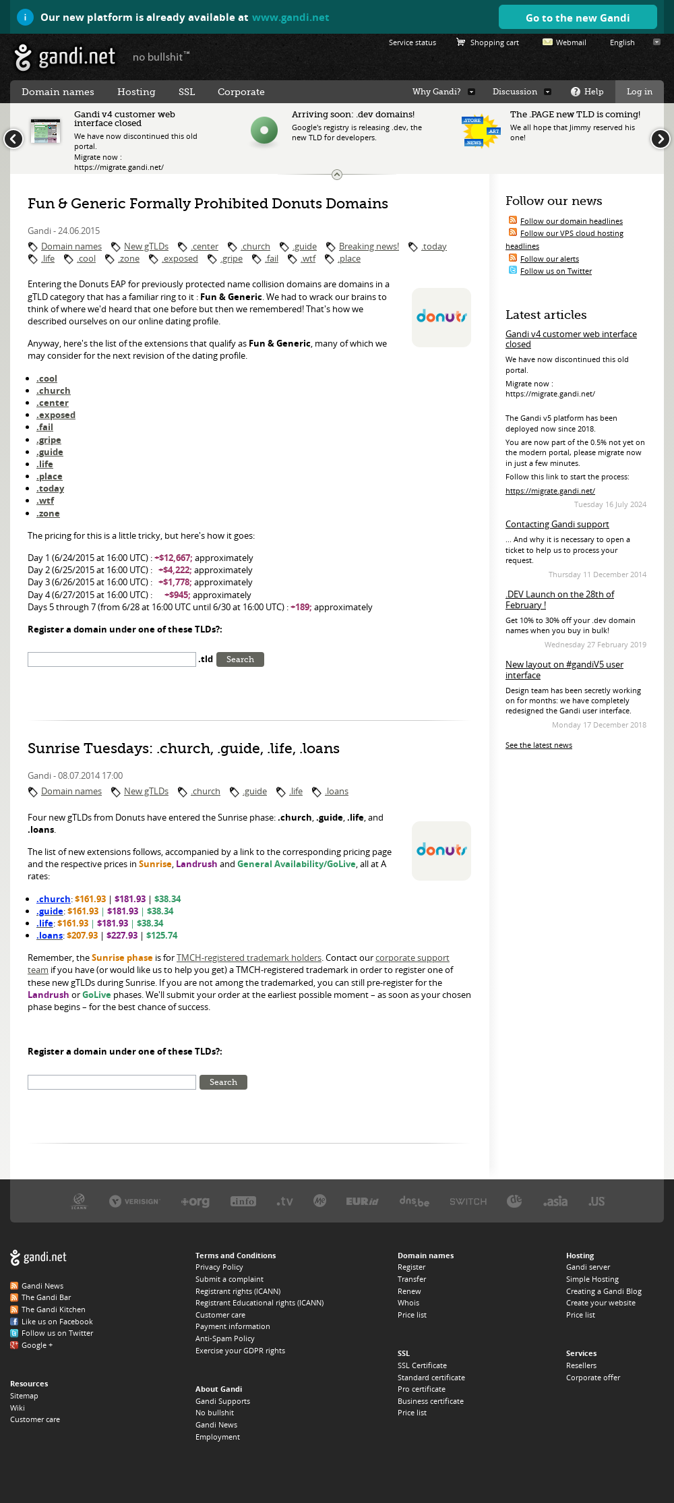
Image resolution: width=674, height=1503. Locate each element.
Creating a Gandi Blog (604, 1291)
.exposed (180, 258)
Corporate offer (593, 1377)
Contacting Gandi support (557, 524)
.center (204, 246)
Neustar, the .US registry (596, 1200)
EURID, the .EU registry (362, 1200)
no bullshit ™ (161, 56)
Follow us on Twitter (556, 271)
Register (411, 1267)
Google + (37, 1345)
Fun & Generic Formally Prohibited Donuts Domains (208, 204)
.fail (271, 258)
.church (255, 246)
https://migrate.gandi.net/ (550, 490)
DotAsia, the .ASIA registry (555, 1200)
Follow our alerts (549, 259)
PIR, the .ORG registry (195, 1200)
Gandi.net (38, 1257)
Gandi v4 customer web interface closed (571, 339)
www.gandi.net (291, 17)
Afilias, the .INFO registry (243, 1200)
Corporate (241, 91)
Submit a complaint (229, 1279)
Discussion (515, 91)
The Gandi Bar (46, 1297)
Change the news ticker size (337, 174)
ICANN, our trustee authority (79, 1200)
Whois (408, 1302)
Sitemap (24, 1395)
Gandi (65, 57)
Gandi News (42, 1285)
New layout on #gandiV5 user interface (564, 669)
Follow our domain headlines (571, 221)
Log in (639, 91)
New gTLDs (146, 246)
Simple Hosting (592, 1279)
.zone (129, 258)
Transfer (412, 1279)
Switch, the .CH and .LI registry (468, 1200)
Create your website (601, 1302)
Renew (409, 1291)
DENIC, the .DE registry (514, 1200)
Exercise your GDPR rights (240, 1350)
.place (349, 258)
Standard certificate (431, 1377)
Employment (217, 1437)
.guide (305, 246)
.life (48, 258)
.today (434, 246)
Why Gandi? (436, 91)
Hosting (136, 91)
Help (594, 91)
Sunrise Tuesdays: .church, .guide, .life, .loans (184, 748)
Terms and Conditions (235, 1255)
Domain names (71, 246)
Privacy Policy (219, 1267)
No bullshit (214, 1412)
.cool (86, 258)
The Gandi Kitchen (54, 1309)
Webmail (571, 42)
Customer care (35, 1419)
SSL (187, 91)
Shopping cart (494, 42)
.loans (336, 791)
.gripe (231, 258)
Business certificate (431, 1401)
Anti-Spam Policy (225, 1338)
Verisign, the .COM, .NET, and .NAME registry (134, 1200)
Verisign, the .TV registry (284, 1200)
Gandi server (588, 1267)
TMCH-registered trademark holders (249, 957)
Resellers (581, 1365)
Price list (412, 1314)
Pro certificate (422, 1389)
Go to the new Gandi (578, 17)
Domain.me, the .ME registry (319, 1200)
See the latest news (539, 745)
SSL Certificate (422, 1365)
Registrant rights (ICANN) (237, 1291)
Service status (412, 42)
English (622, 42)
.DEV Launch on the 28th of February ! (560, 599)
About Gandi (218, 1389)
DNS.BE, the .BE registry (414, 1200)
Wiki (17, 1408)
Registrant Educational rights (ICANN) (259, 1302)
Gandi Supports (222, 1401)
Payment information (232, 1326)
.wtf (308, 258)
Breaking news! (369, 246)
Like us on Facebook (57, 1321)
